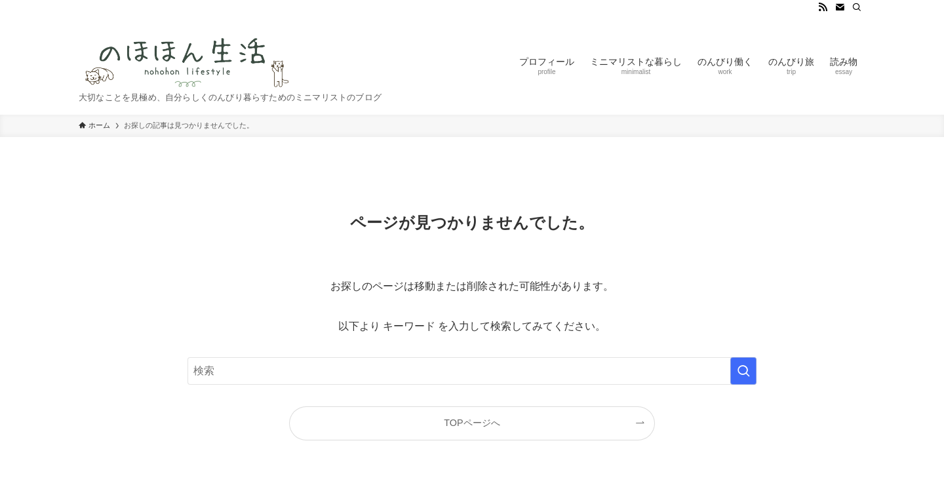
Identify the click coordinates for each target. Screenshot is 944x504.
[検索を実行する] (743, 371)
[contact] (839, 7)
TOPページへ (472, 422)
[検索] (856, 7)
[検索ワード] (472, 371)
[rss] (822, 7)
